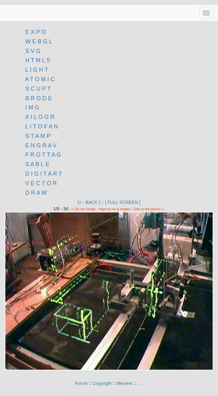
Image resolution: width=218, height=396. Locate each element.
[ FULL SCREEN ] (122, 202)
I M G (31, 107)
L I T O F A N (41, 126)
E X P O (35, 32)
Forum (81, 383)
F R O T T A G (43, 155)
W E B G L (38, 41)
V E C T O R (40, 183)
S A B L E (37, 164)
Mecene (124, 383)
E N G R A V (41, 145)
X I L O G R (39, 117)
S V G (32, 51)
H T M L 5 (37, 60)
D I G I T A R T (43, 174)
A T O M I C (39, 79)
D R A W (35, 193)
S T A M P (37, 136)
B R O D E (38, 98)
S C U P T (38, 89)
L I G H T (36, 70)
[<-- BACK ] (89, 202)
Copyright (101, 383)
